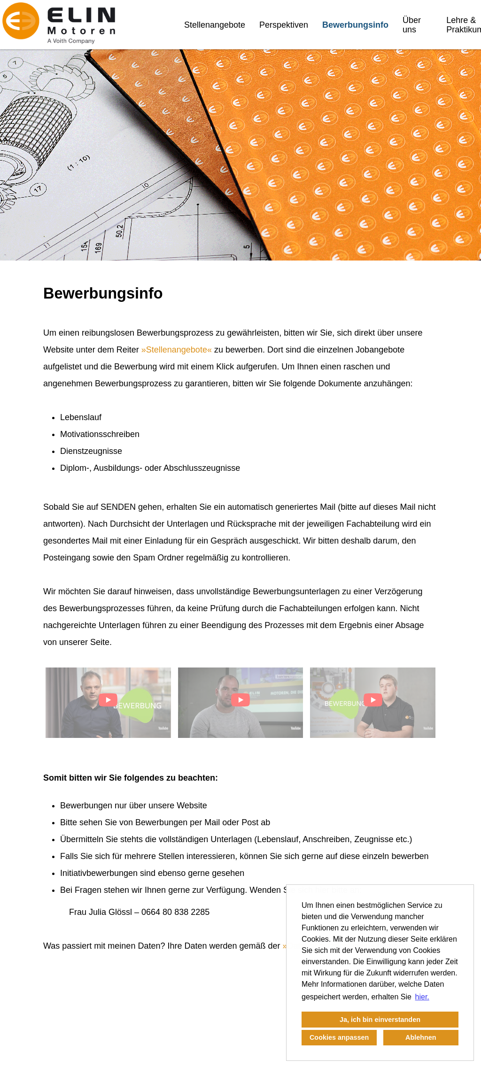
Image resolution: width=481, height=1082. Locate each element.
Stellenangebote (214, 25)
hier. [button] (422, 997)
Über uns (412, 24)
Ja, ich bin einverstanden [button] (380, 1019)
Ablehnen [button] (420, 1037)
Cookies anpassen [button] (339, 1037)
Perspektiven (283, 25)
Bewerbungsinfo (355, 25)
